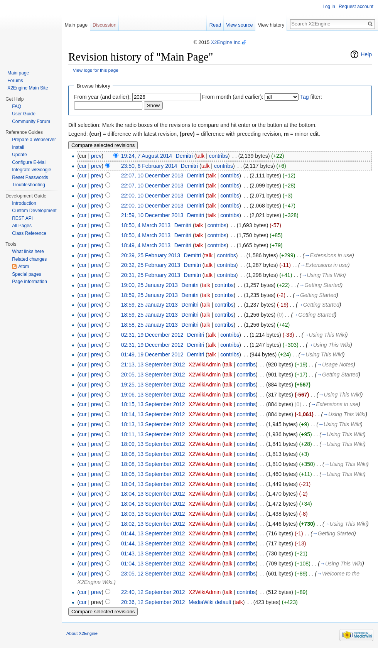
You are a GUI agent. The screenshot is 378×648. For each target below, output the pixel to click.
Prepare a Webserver (34, 139)
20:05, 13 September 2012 (153, 374)
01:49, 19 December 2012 (152, 354)
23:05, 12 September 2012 (153, 573)
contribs (218, 156)
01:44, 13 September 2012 (153, 533)
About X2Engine (82, 633)
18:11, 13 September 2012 (153, 434)
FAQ (16, 106)
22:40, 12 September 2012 (153, 592)
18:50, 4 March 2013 (145, 225)
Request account (356, 6)
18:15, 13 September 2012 (153, 404)
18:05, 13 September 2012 (153, 474)
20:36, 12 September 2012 (153, 602)
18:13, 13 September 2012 (153, 424)
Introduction (24, 203)
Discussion (104, 25)
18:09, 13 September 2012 (153, 444)
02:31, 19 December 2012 (152, 335)
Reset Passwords (30, 177)
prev (96, 156)
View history (271, 25)
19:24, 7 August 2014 (146, 156)
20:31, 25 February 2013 (150, 275)
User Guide (23, 113)
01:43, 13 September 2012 (153, 553)
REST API (22, 218)
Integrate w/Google (31, 169)
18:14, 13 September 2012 (153, 414)
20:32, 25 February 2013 (150, 265)
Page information (29, 281)
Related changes (29, 259)
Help (366, 54)
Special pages (26, 274)
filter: (311, 97)
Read (215, 25)
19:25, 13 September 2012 (153, 384)
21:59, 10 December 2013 (152, 215)
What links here (28, 251)
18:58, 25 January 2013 (149, 325)
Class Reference (29, 233)
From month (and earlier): (232, 97)
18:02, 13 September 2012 (153, 524)
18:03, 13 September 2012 (153, 514)
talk (200, 156)
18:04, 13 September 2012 (153, 484)
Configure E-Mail (29, 162)
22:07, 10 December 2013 (152, 175)
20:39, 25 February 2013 (150, 255)
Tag (304, 97)
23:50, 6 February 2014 (149, 166)
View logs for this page (95, 70)
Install (18, 147)
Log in (328, 6)
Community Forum (31, 121)
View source (239, 25)
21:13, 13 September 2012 (153, 364)
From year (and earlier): (102, 97)
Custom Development (34, 210)
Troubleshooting (28, 184)
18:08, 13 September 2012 (153, 454)
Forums (15, 80)
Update (19, 154)
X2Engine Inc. (226, 42)
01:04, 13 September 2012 (153, 563)
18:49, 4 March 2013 (145, 245)
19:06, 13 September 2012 (153, 395)
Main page (76, 25)
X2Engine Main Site (27, 88)
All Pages (22, 225)
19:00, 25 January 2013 (149, 285)
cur (82, 166)
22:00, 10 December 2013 (152, 195)
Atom (23, 266)
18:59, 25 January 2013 (149, 295)
